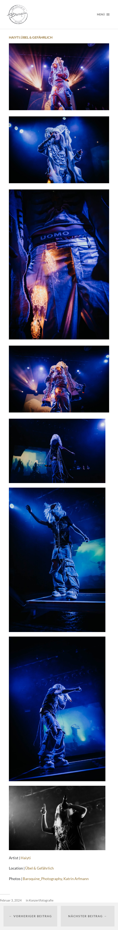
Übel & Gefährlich (39, 868)
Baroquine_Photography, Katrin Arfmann (56, 878)
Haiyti (26, 858)
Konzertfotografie (41, 900)
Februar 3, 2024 (11, 900)
